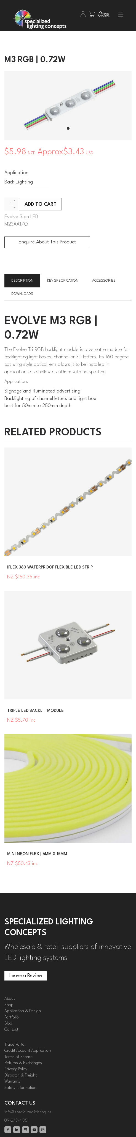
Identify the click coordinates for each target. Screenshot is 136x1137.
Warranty (12, 1082)
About (9, 999)
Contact (11, 1030)
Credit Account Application (27, 1051)
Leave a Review (20, 974)
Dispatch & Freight (20, 1075)
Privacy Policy (15, 1069)
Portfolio (11, 1017)
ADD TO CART (41, 204)
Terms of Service (18, 1057)
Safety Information (20, 1088)
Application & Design (22, 1011)
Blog (8, 1023)
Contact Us (19, 1103)
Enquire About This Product (47, 242)
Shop (9, 1005)
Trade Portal (14, 1045)
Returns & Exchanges (23, 1063)
